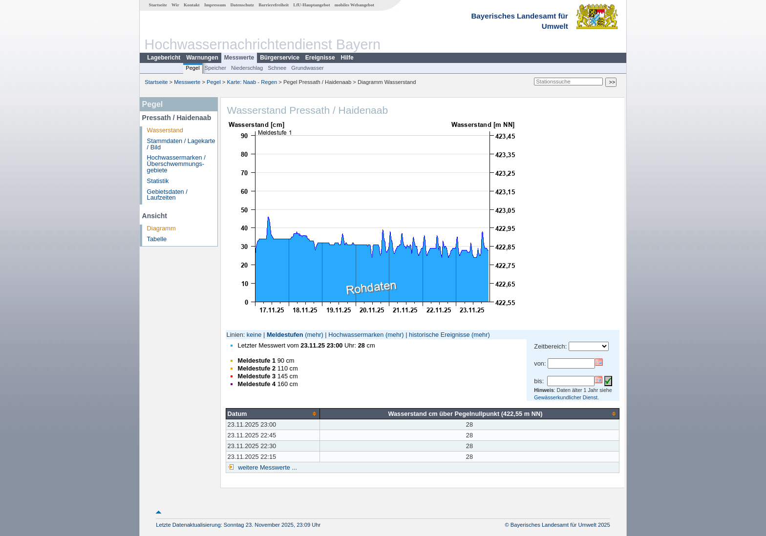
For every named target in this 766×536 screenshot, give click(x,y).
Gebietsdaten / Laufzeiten (167, 195)
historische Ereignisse (439, 334)
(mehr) (314, 334)
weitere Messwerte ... (266, 467)
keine (254, 334)
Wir (175, 4)
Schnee (277, 68)
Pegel (193, 68)
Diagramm (161, 228)
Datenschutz (242, 4)
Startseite (158, 4)
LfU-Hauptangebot (311, 4)
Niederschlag (247, 68)
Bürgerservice (279, 57)
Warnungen (202, 57)
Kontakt (192, 4)
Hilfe (347, 57)
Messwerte (239, 57)
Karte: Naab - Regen (252, 82)
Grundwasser (307, 68)
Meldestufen (285, 334)
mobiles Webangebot (354, 4)
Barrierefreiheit (273, 4)
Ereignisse (320, 57)
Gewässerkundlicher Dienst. (566, 397)
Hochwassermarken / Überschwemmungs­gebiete (176, 164)
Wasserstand (165, 130)
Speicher (215, 68)
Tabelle (157, 239)
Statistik (158, 181)
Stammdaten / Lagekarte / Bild (181, 144)
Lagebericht (163, 57)
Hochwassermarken (355, 334)
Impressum (215, 4)
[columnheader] (272, 413)
